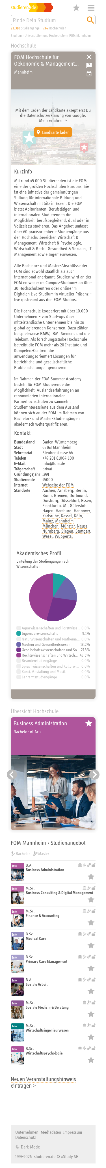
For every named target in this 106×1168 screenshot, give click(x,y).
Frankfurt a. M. (55, 505)
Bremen (60, 495)
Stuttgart (82, 530)
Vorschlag (89, 74)
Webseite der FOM (58, 484)
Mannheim (64, 520)
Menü (91, 7)
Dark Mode (30, 1146)
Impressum (72, 1132)
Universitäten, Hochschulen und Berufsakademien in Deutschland (89, 57)
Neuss (82, 525)
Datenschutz (25, 1137)
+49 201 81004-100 (58, 457)
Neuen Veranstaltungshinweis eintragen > (43, 1082)
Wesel (47, 536)
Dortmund (78, 495)
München (50, 525)
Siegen (67, 530)
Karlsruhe (50, 515)
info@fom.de (53, 463)
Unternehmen (26, 1132)
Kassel (66, 515)
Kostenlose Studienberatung (89, 65)
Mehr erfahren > (53, 120)
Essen (86, 500)
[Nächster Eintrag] (94, 774)
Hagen (47, 510)
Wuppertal (64, 536)
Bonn (47, 495)
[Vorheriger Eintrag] (12, 774)
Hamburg (64, 510)
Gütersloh (78, 505)
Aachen (48, 490)
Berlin (80, 490)
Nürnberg (50, 530)
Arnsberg (65, 490)
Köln (78, 515)
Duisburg (50, 500)
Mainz (47, 520)
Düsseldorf (69, 500)
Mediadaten (51, 1132)
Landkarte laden (56, 132)
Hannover (82, 510)
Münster (68, 525)
